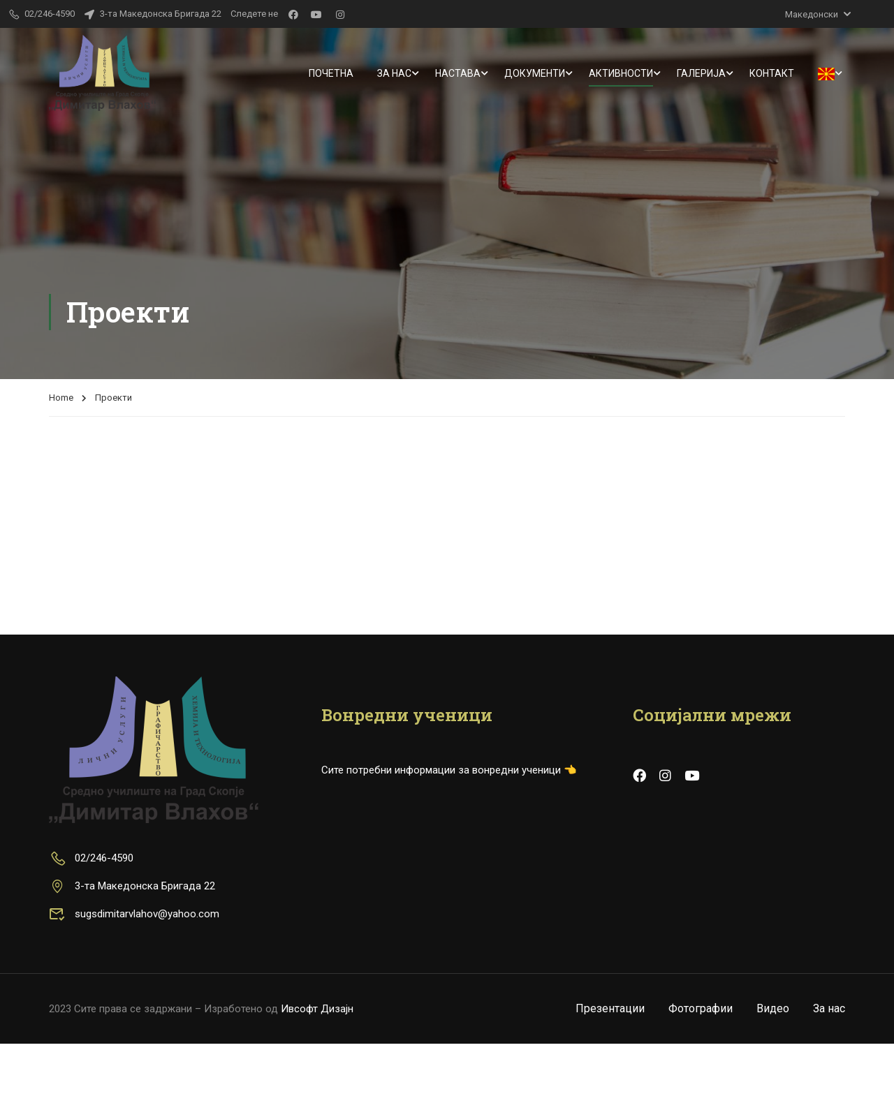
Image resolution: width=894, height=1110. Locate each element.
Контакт (771, 73)
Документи (534, 73)
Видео (772, 1074)
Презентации (610, 1074)
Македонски (811, 14)
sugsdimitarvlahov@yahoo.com (134, 980)
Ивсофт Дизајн (317, 1075)
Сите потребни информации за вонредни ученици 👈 (449, 836)
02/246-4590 (91, 924)
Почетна (331, 73)
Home (61, 270)
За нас (394, 73)
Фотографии (700, 1074)
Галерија (701, 73)
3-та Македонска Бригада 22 (153, 13)
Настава (458, 73)
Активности (621, 73)
